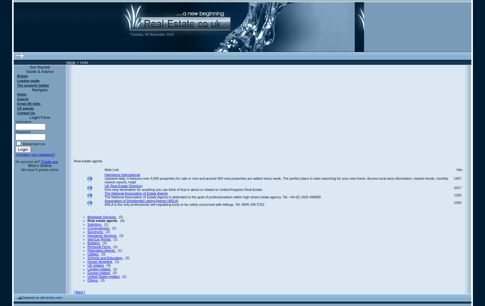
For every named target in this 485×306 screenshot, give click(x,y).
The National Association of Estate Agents (136, 193)
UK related (96, 265)
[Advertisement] (268, 108)
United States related (103, 276)
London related (99, 269)
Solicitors (94, 224)
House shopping (100, 261)
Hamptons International (122, 175)
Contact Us (26, 113)
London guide (28, 81)
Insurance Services (102, 235)
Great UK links (29, 104)
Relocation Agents (101, 250)
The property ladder (33, 85)
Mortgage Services (102, 217)
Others (93, 280)
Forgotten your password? (35, 154)
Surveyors (95, 232)
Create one (49, 162)
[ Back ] (79, 292)
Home (70, 62)
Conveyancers (98, 228)
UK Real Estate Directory (123, 186)
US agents (25, 108)
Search (23, 99)
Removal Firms (99, 247)
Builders (94, 243)
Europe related (99, 273)
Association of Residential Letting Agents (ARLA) (141, 201)
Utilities (93, 254)
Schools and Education (105, 258)
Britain (22, 76)
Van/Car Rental (99, 239)
